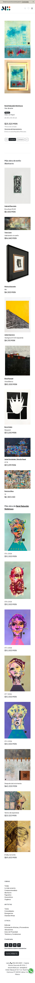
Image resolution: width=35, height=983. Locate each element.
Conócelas (25, 2)
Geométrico (8, 897)
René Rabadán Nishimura (13, 106)
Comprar (12, 139)
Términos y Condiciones (12, 934)
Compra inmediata (10, 890)
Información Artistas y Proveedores (16, 927)
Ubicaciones (8, 930)
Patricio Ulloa (9, 491)
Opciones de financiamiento (13, 129)
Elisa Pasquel (8, 378)
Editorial (7, 925)
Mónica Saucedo (10, 286)
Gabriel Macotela (10, 206)
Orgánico (7, 899)
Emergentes (8, 913)
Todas (6, 886)
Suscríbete (11, 953)
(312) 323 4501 (16, 963)
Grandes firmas (9, 916)
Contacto (21, 139)
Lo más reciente (9, 888)
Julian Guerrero (9, 335)
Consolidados (9, 911)
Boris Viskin (8, 427)
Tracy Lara (7, 232)
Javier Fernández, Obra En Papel (15, 459)
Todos (6, 909)
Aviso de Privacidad (11, 932)
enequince (23, 968)
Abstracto (7, 893)
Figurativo (7, 895)
